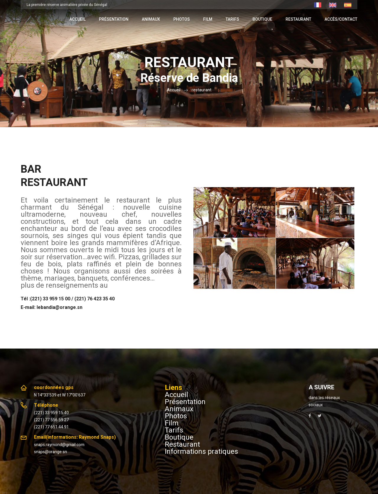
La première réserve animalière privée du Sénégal (67, 5)
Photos (181, 19)
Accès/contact (341, 19)
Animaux (151, 19)
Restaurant (298, 19)
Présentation (113, 19)
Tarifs (232, 19)
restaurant (201, 90)
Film (207, 19)
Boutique (262, 19)
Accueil (77, 19)
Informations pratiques (201, 451)
